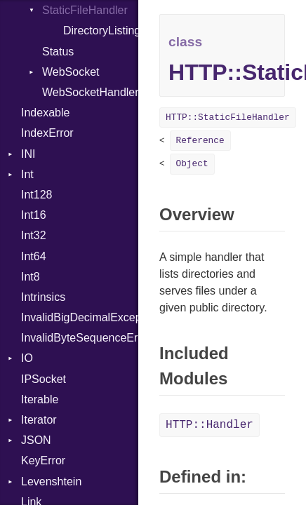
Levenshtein (51, 481)
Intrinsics (43, 297)
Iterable (39, 399)
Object (192, 164)
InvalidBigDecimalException (79, 317)
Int (27, 174)
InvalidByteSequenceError (79, 338)
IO (27, 358)
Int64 (33, 256)
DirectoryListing (100, 30)
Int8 (30, 277)
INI (28, 154)
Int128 (36, 195)
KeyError (43, 460)
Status (58, 52)
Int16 (33, 215)
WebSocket (71, 72)
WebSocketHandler (90, 92)
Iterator (39, 420)
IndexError (47, 133)
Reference (200, 140)
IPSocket (43, 379)
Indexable (45, 113)
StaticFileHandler (85, 10)
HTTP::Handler (209, 425)
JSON (36, 440)
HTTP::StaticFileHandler (228, 117)
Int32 (33, 235)
